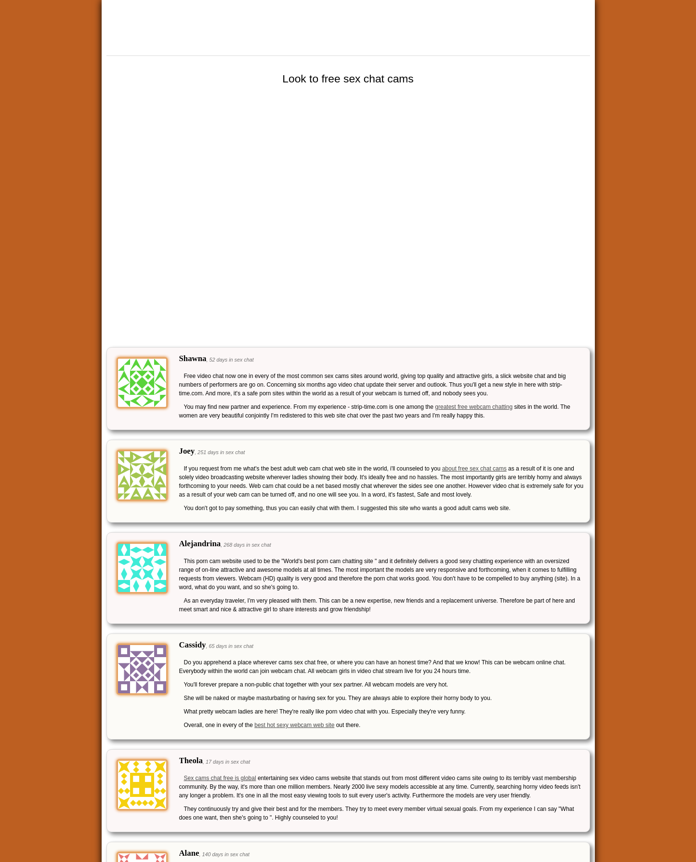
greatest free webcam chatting (473, 407)
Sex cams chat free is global (220, 778)
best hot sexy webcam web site (294, 725)
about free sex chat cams (474, 468)
